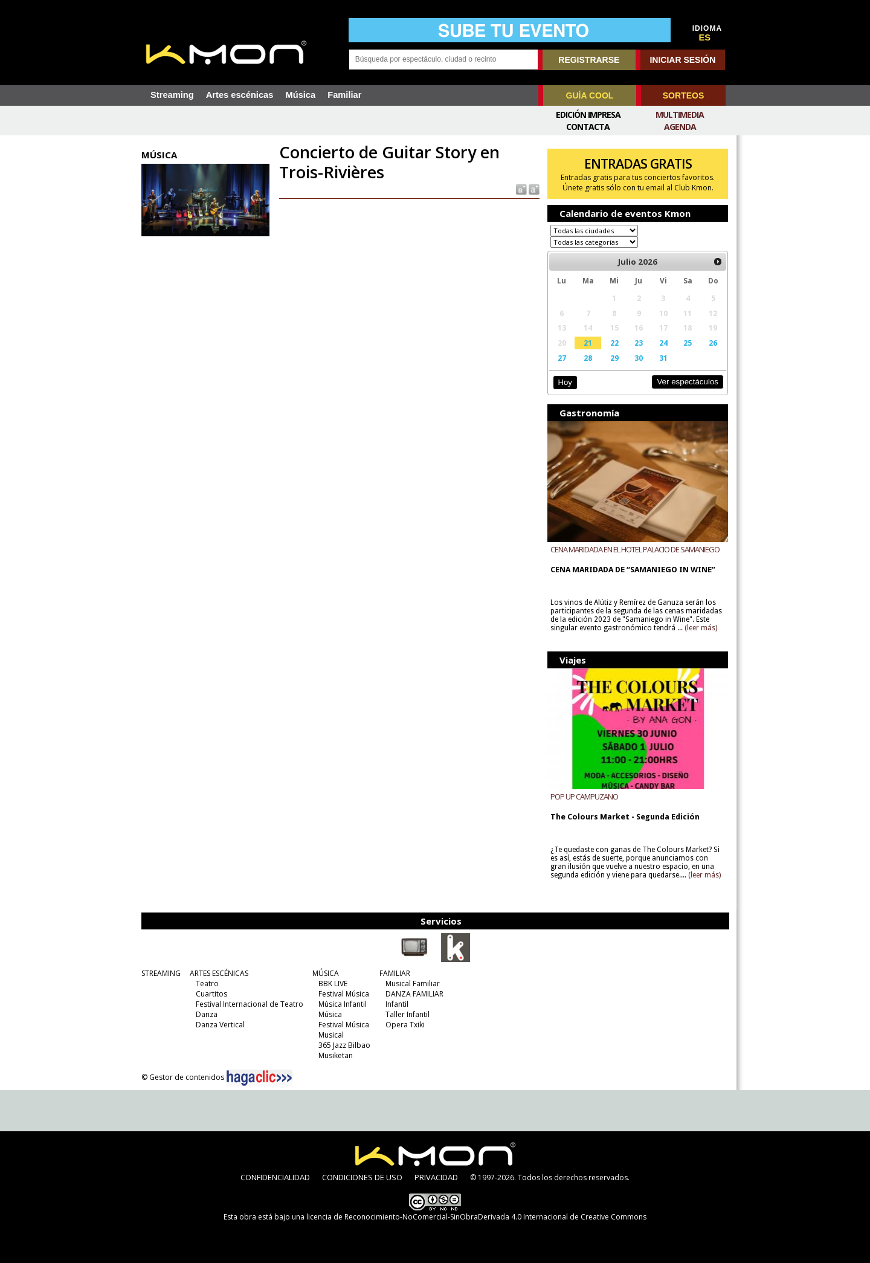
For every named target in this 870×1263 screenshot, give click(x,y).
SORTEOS (683, 95)
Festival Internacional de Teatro (249, 1004)
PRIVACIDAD (436, 1177)
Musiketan (335, 1055)
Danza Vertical (220, 1024)
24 (663, 342)
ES (705, 37)
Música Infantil (342, 1004)
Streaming (172, 95)
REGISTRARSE (588, 60)
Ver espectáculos (687, 381)
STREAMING (161, 973)
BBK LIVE (332, 983)
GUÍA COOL (590, 95)
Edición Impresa (588, 114)
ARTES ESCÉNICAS (219, 973)
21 (588, 342)
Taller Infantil (407, 1014)
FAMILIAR (394, 973)
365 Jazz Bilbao (344, 1045)
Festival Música (343, 994)
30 (638, 358)
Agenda (680, 126)
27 (562, 358)
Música (300, 95)
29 (614, 358)
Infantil (396, 1004)
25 (687, 342)
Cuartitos (211, 994)
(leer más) (701, 628)
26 (713, 342)
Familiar (344, 95)
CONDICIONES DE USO (362, 1177)
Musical (331, 1035)
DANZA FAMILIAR (414, 994)
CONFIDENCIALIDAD (275, 1177)
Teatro (207, 983)
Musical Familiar (412, 983)
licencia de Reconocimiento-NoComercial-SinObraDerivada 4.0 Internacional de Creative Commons (476, 1217)
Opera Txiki (405, 1024)
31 (663, 358)
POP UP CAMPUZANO (584, 796)
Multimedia (680, 114)
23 (638, 342)
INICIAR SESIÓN (682, 60)
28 (588, 358)
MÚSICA (325, 973)
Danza (207, 1014)
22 (614, 342)
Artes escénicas (240, 95)
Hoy (565, 382)
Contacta (588, 126)
